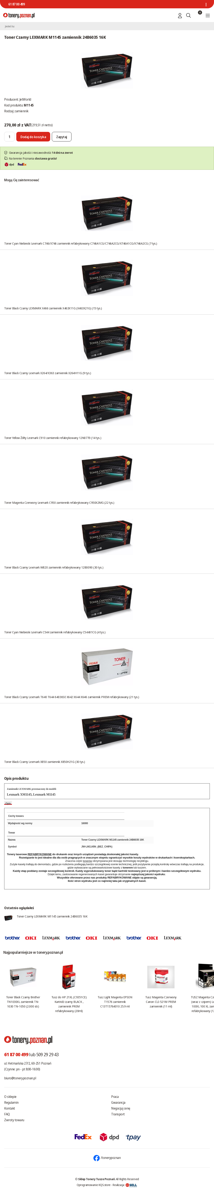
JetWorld (25, 99)
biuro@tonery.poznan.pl (20, 1078)
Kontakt (9, 1108)
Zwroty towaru (14, 1120)
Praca (115, 1096)
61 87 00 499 (16, 4)
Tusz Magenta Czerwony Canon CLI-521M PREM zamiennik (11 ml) (161, 1001)
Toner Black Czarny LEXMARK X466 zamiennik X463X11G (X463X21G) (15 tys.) (53, 308)
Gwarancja (118, 1102)
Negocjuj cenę (120, 1108)
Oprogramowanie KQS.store (94, 1185)
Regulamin (11, 1102)
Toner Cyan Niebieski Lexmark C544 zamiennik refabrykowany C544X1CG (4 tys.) (54, 632)
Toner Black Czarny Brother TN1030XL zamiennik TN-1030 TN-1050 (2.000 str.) (23, 1001)
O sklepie (10, 1096)
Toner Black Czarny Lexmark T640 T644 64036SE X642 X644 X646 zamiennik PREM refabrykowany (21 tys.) (71, 697)
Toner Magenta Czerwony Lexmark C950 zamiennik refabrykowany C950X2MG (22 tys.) (59, 502)
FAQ (7, 1114)
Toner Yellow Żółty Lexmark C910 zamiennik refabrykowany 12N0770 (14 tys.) (52, 438)
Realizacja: (124, 1185)
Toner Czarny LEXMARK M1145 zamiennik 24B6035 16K (52, 916)
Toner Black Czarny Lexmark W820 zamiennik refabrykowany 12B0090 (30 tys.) (53, 567)
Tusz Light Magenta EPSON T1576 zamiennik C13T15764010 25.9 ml (115, 1001)
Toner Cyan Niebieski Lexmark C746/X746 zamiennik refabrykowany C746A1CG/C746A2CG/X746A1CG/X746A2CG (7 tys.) (80, 243)
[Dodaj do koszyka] (33, 136)
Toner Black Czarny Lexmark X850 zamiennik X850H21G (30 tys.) (44, 762)
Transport (118, 1114)
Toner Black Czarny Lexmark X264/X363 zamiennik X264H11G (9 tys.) (47, 373)
